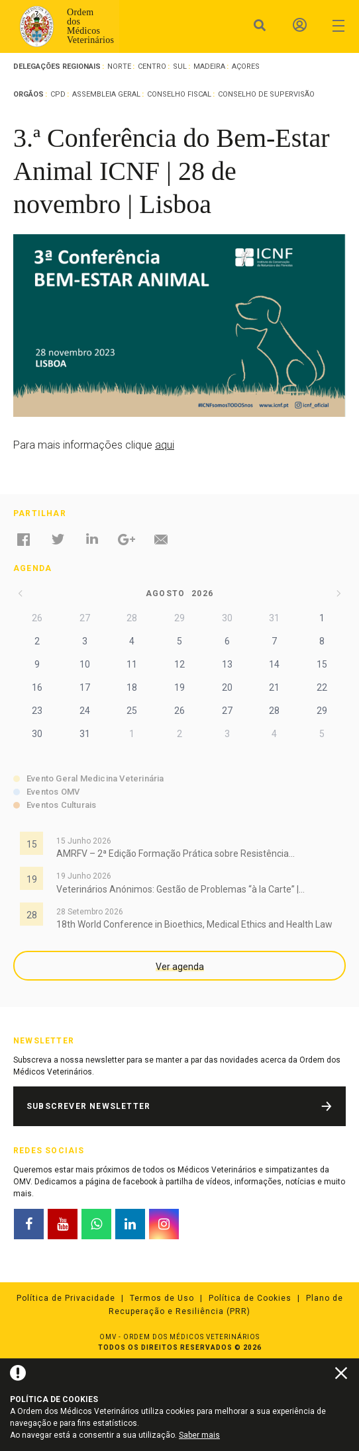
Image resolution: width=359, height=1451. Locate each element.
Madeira (209, 66)
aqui (164, 445)
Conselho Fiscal (179, 94)
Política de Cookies (250, 1298)
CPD (58, 94)
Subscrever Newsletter (88, 1106)
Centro (152, 66)
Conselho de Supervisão (266, 94)
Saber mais (199, 1435)
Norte (119, 66)
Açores (246, 66)
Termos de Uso (162, 1298)
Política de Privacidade (66, 1298)
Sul (180, 66)
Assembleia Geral (106, 94)
